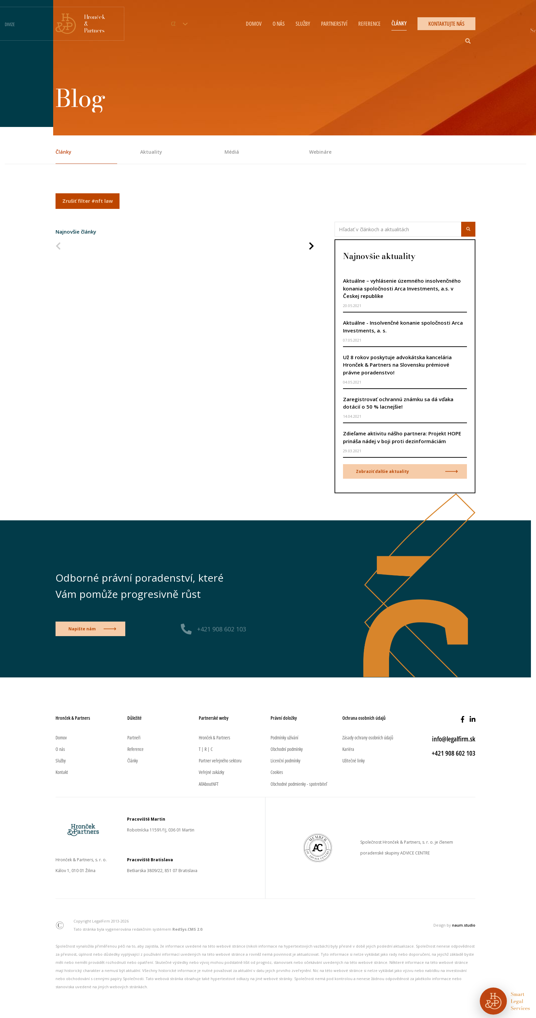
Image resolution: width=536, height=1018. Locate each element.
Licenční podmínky (285, 760)
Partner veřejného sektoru (220, 760)
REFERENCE (369, 23)
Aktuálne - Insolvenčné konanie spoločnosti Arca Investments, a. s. (403, 326)
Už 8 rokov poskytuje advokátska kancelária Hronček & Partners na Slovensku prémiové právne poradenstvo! (397, 365)
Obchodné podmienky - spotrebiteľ (299, 784)
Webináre (320, 152)
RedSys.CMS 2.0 (187, 929)
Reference (135, 749)
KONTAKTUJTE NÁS (446, 23)
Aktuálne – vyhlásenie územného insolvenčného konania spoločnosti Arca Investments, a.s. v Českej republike (402, 288)
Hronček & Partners (214, 737)
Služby (61, 760)
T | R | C (206, 749)
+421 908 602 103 (221, 629)
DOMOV (254, 23)
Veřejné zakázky (211, 772)
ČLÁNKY (399, 23)
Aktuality (151, 152)
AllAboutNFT (208, 784)
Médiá (231, 152)
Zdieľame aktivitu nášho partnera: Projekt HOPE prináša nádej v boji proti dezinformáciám (402, 437)
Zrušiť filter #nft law (87, 201)
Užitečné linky (353, 760)
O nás (60, 749)
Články (63, 152)
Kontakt (62, 772)
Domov (61, 737)
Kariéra (348, 749)
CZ (173, 23)
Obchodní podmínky (287, 749)
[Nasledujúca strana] (311, 246)
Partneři (134, 737)
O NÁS (279, 23)
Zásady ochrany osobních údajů (367, 737)
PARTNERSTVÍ (334, 23)
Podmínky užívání (284, 737)
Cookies (277, 772)
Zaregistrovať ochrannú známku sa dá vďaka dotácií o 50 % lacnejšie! (398, 403)
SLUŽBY (303, 23)
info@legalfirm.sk (453, 738)
